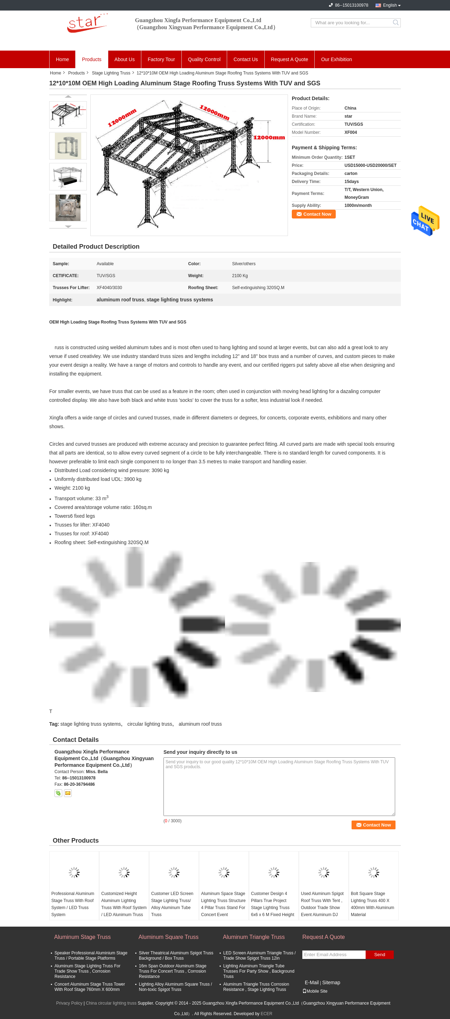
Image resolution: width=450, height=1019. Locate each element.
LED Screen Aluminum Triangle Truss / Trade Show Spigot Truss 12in (259, 956)
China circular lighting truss (111, 1003)
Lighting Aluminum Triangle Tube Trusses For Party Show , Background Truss (258, 971)
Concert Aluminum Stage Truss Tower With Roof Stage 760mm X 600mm (89, 987)
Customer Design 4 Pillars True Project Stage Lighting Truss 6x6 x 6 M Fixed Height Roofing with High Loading (272, 911)
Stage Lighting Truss (111, 73)
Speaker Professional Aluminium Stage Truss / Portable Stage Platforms (90, 956)
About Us (125, 59)
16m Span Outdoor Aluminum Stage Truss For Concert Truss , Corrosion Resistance (172, 971)
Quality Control (204, 59)
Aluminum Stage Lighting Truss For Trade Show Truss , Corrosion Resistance (87, 971)
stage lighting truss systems (90, 724)
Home (62, 59)
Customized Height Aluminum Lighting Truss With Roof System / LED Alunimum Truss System (124, 907)
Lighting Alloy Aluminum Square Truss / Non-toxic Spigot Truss (175, 987)
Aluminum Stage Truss (82, 937)
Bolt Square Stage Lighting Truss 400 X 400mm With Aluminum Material (372, 904)
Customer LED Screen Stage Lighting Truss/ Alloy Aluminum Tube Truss (172, 904)
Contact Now (317, 214)
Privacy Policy (69, 1003)
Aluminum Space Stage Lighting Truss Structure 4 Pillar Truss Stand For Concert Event (223, 904)
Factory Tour (161, 59)
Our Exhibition (336, 59)
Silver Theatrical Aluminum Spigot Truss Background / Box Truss (176, 956)
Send (379, 954)
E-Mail (312, 982)
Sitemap (331, 982)
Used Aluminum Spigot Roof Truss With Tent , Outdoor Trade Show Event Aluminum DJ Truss (322, 907)
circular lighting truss (149, 724)
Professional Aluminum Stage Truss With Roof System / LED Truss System (72, 904)
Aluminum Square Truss (169, 937)
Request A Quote (289, 59)
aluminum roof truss (200, 724)
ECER (266, 1013)
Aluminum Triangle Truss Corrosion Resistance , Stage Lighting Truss (256, 987)
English (390, 5)
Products (91, 59)
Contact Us (245, 59)
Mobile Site (314, 991)
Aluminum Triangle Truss (254, 937)
